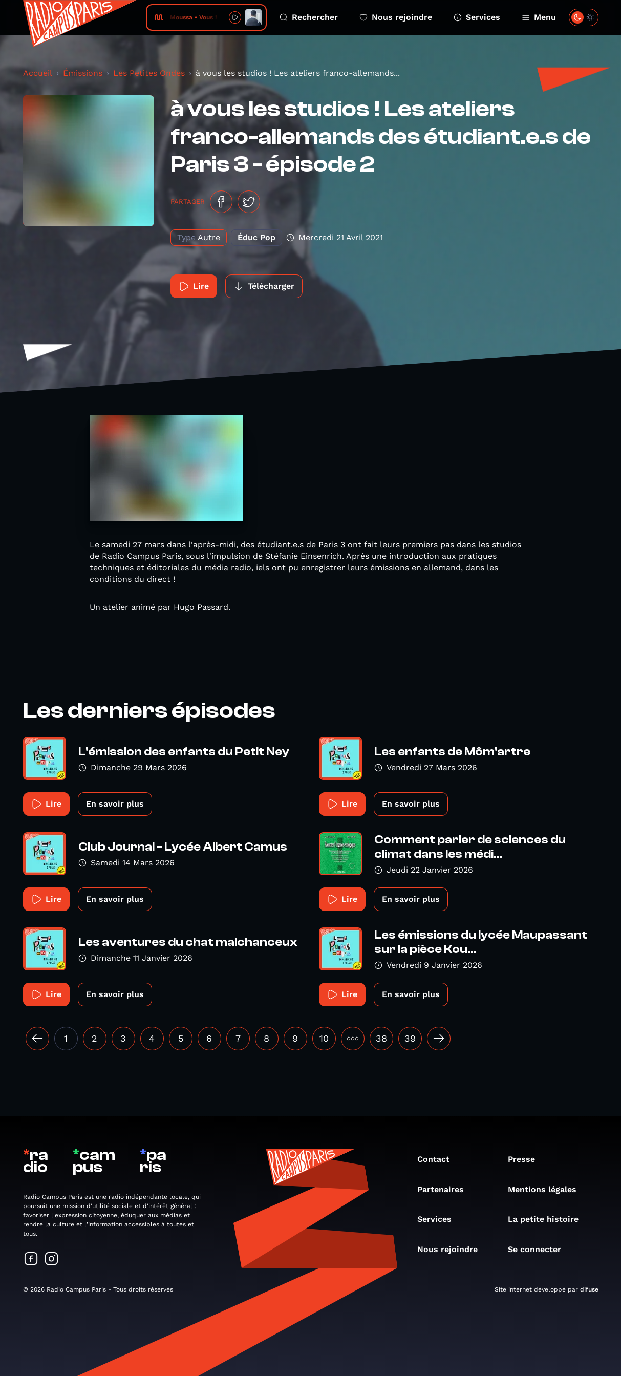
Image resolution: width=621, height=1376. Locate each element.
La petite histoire (548, 1219)
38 (381, 1038)
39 (410, 1038)
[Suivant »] (438, 1038)
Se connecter (539, 1249)
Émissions (82, 73)
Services (477, 17)
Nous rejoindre (395, 17)
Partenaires (445, 1189)
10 (324, 1038)
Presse (526, 1159)
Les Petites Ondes (149, 73)
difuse (589, 1289)
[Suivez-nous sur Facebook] (31, 1259)
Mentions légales (547, 1189)
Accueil (37, 73)
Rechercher (309, 17)
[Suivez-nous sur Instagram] (52, 1259)
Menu (539, 17)
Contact (438, 1159)
